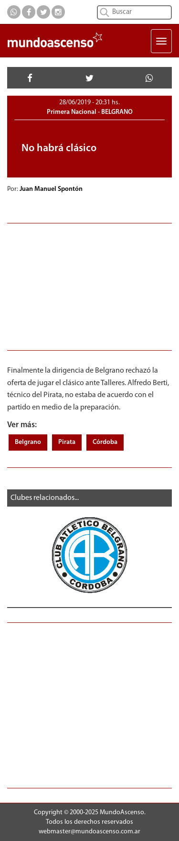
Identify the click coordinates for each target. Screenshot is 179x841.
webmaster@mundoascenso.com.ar (89, 831)
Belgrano (28, 442)
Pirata (66, 442)
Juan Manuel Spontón (52, 189)
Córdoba (105, 442)
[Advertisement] (89, 285)
